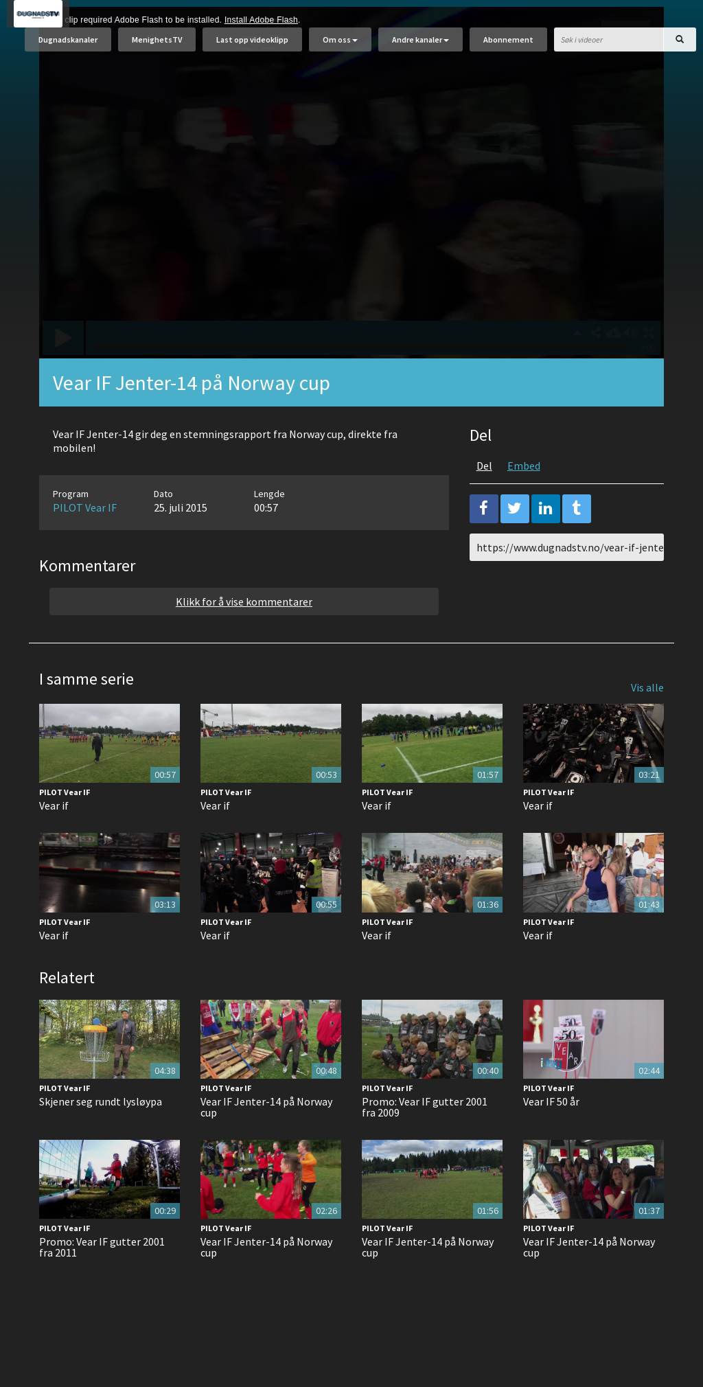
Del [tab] (484, 500)
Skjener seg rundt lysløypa (100, 1136)
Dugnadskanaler (67, 46)
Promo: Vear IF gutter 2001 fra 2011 (102, 1281)
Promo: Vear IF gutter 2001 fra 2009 (424, 1141)
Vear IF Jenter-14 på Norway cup (266, 1141)
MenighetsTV (157, 46)
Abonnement (508, 46)
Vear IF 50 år (551, 1136)
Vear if (54, 840)
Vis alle (647, 722)
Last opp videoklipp (252, 46)
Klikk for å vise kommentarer (244, 636)
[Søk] (679, 46)
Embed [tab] (523, 500)
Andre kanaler (420, 46)
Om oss (340, 46)
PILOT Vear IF (85, 542)
